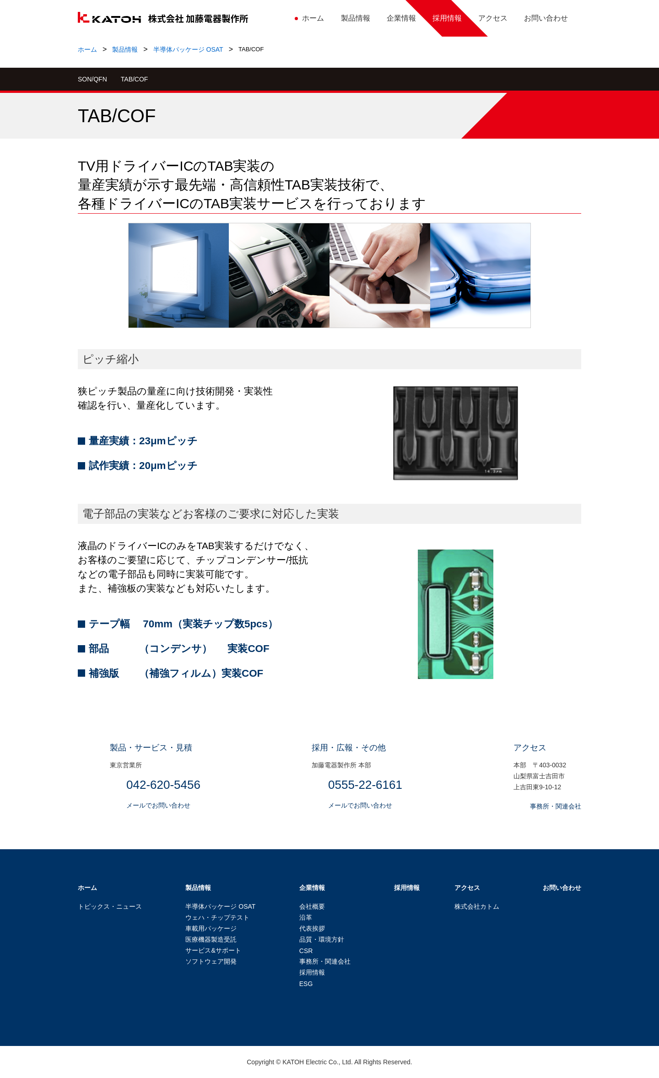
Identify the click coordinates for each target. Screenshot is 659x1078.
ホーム (87, 49)
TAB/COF (134, 79)
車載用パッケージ (211, 928)
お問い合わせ (562, 887)
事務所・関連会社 (555, 806)
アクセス (467, 887)
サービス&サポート (213, 950)
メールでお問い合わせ (158, 805)
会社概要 (312, 906)
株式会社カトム (476, 906)
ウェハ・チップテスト (217, 917)
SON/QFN (92, 79)
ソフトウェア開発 (211, 961)
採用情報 (312, 972)
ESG (306, 983)
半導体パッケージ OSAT (188, 49)
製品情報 (125, 49)
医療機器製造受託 (211, 939)
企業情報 (312, 887)
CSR (306, 950)
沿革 (305, 917)
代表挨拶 (312, 928)
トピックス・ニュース (110, 906)
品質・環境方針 (321, 939)
